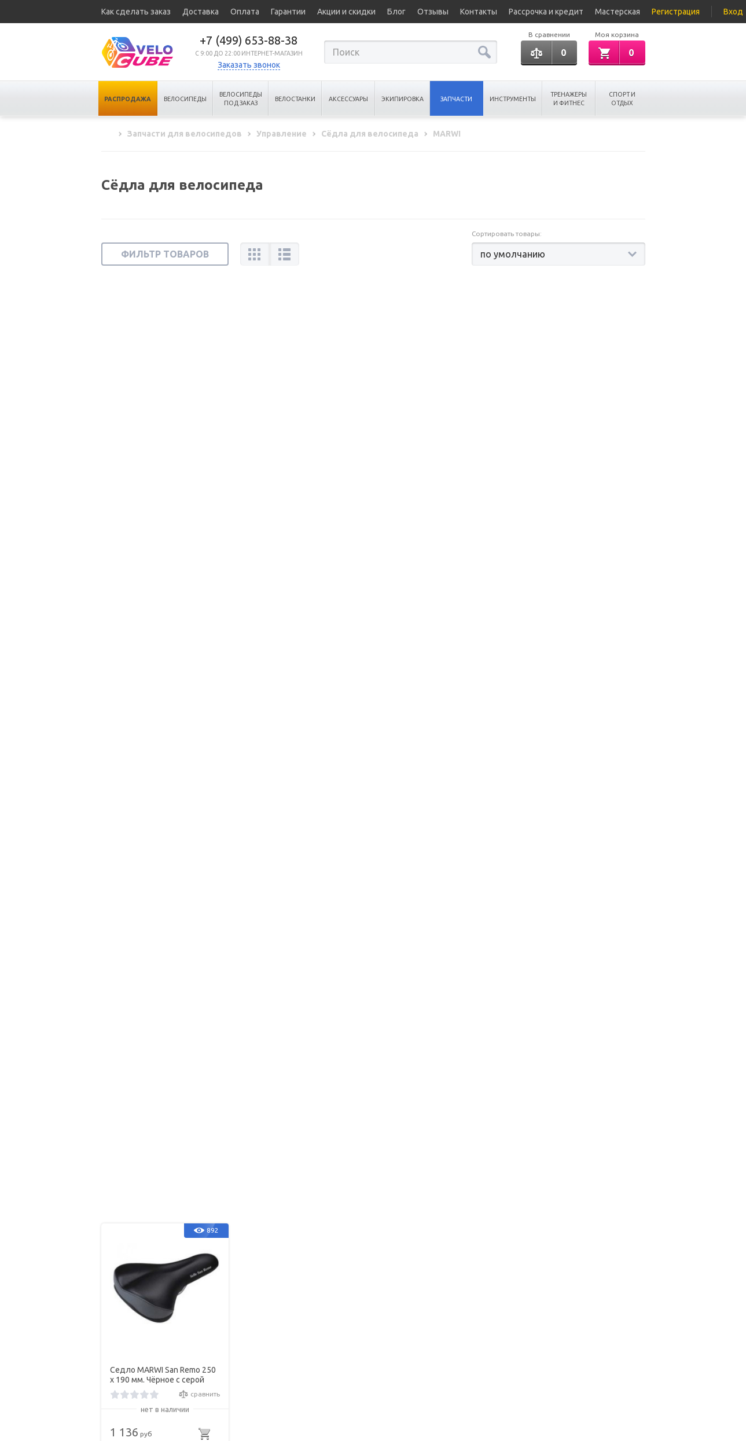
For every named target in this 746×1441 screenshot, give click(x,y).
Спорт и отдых (622, 98)
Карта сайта (201, 1373)
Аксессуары (348, 98)
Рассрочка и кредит (546, 11)
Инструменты (513, 98)
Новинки (195, 1357)
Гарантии (288, 11)
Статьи (112, 1341)
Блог (396, 11)
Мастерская (617, 11)
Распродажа (127, 98)
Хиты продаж (203, 1341)
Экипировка (402, 98)
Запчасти (456, 98)
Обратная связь (570, 1354)
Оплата (244, 11)
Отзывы (433, 11)
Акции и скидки (346, 11)
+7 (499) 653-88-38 (248, 40)
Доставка (200, 11)
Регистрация (676, 11)
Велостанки (295, 98)
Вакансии (117, 1373)
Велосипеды (185, 98)
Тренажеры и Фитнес (568, 98)
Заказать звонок (249, 64)
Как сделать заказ (136, 11)
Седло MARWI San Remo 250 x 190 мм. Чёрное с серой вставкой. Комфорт (163, 449)
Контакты (478, 11)
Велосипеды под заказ (240, 98)
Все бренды (121, 1357)
